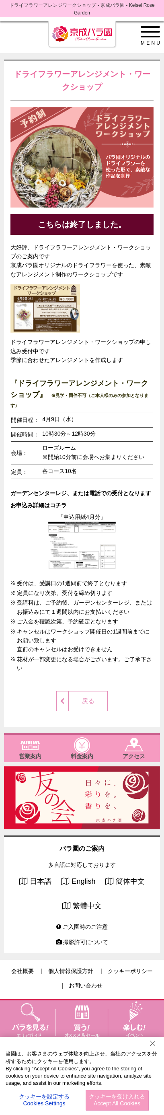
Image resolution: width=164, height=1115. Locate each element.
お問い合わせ (85, 985)
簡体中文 (130, 881)
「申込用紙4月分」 (82, 541)
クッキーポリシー (130, 971)
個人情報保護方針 (70, 971)
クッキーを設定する (44, 1100)
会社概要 (22, 971)
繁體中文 (87, 906)
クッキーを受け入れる (117, 1100)
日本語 (40, 881)
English (83, 881)
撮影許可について (82, 942)
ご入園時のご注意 (82, 927)
